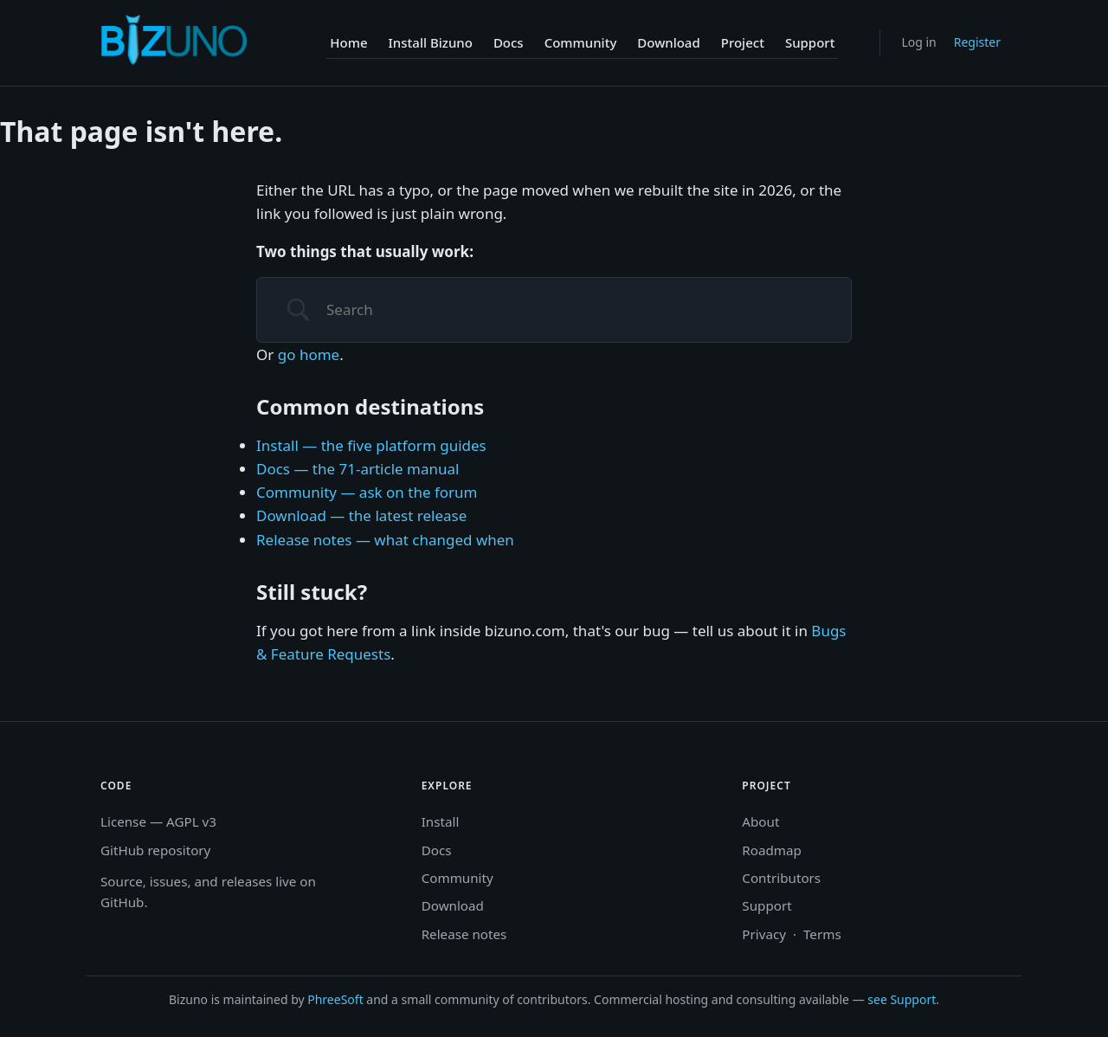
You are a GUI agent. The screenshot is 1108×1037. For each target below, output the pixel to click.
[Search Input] (575, 310)
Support (810, 42)
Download (668, 42)
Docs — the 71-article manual (357, 469)
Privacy (764, 934)
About (760, 821)
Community (580, 42)
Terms (822, 934)
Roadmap (772, 850)
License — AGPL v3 (158, 821)
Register (977, 42)
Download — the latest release (361, 515)
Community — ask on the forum (366, 492)
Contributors (781, 877)
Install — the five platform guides (371, 445)
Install (441, 821)
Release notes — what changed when (385, 540)
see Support (901, 999)
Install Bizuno (431, 42)
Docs (508, 42)
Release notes (464, 934)
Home (348, 42)
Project (742, 42)
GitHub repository (155, 850)
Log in (918, 42)
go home (308, 354)
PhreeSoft (335, 999)
